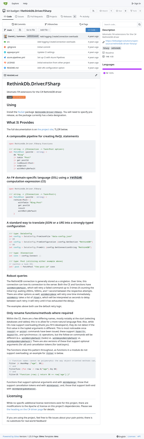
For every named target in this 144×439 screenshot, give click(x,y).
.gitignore (11, 47)
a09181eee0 (32, 36)
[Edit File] (96, 75)
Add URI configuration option (50, 67)
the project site (45, 129)
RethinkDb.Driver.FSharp (36, 10)
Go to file (30, 30)
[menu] (121, 436)
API (138, 436)
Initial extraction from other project (53, 62)
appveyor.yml (13, 52)
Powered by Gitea (11, 436)
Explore (15, 3)
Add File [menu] (45, 30)
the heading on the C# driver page (25, 409)
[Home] (5, 3)
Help (25, 3)
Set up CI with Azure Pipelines (51, 57)
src (8, 41)
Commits (19, 24)
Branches (51, 24)
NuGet (21, 112)
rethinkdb (115, 48)
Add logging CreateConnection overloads (59, 36)
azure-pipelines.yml (16, 57)
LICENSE (11, 62)
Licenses (132, 436)
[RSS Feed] (93, 11)
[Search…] (139, 24)
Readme (108, 52)
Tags (83, 24)
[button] (20, 30)
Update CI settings (45, 52)
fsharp (106, 48)
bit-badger (13, 10)
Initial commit (43, 47)
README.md (13, 67)
